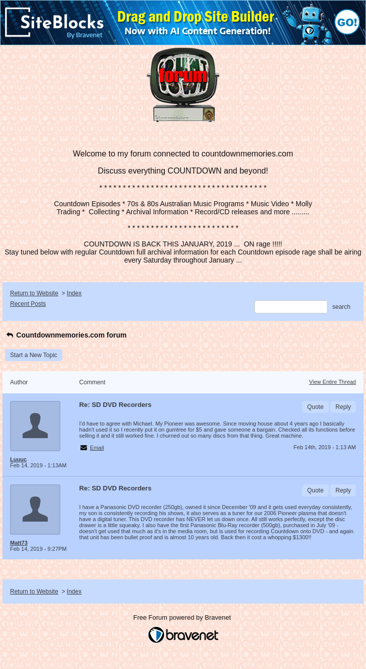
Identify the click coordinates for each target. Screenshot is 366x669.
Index (74, 293)
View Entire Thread (332, 382)
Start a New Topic (33, 355)
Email (97, 448)
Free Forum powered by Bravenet (183, 617)
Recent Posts (28, 303)
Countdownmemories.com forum (66, 335)
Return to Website (34, 293)
